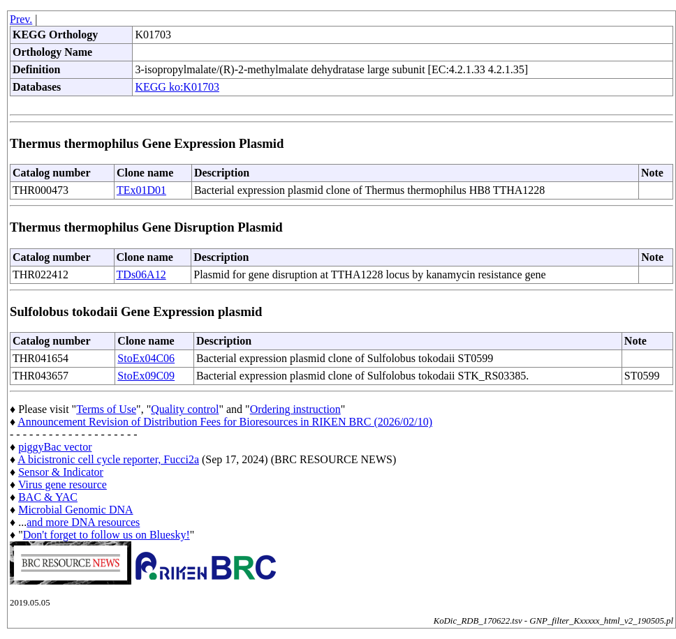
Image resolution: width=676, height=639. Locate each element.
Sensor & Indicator (60, 472)
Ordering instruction (295, 409)
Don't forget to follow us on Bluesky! (106, 535)
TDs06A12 (141, 274)
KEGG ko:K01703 (177, 87)
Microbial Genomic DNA (75, 510)
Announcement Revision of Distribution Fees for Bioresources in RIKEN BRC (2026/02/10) (224, 422)
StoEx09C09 (146, 376)
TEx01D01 (141, 190)
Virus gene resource (62, 484)
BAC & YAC (48, 497)
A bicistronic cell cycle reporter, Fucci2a (108, 459)
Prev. (21, 19)
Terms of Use (106, 409)
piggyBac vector (54, 447)
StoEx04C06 (146, 358)
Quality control (185, 409)
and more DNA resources (83, 522)
